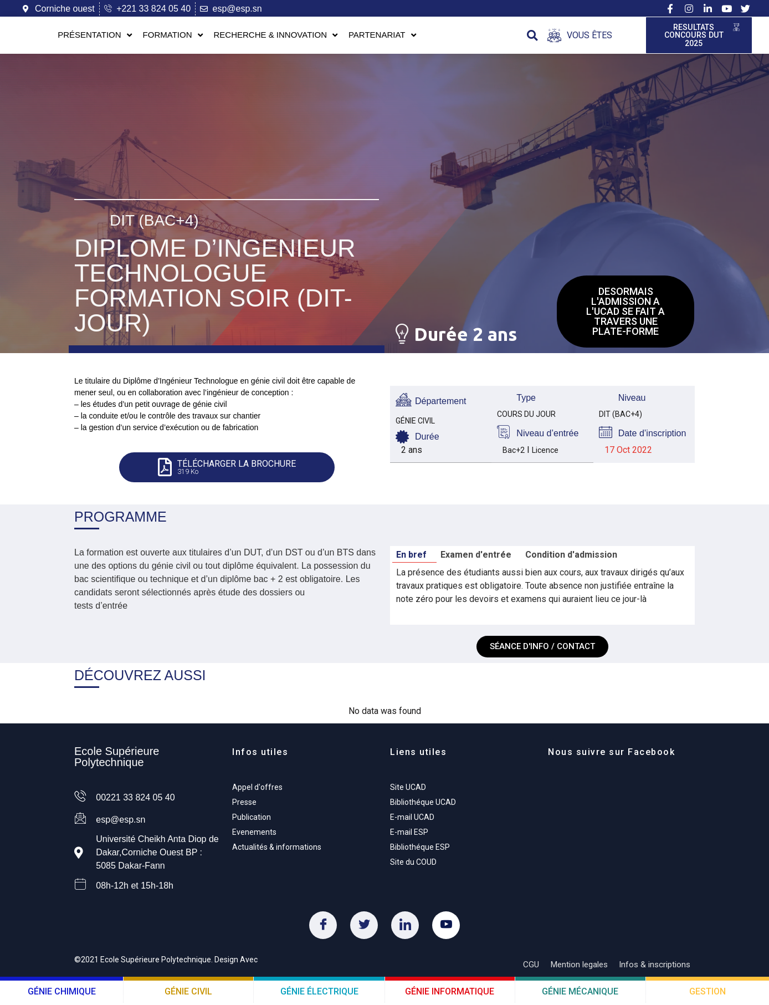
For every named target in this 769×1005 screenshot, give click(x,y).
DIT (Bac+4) (154, 219)
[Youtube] (446, 927)
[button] (532, 36)
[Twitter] (364, 927)
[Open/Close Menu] (579, 36)
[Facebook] (323, 927)
